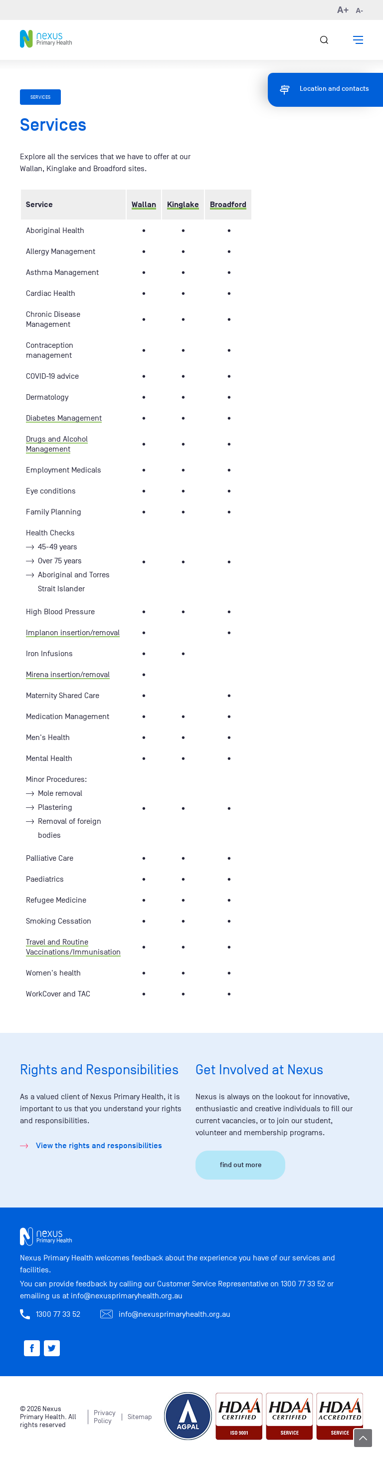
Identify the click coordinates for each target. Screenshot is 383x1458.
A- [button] (359, 10)
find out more (240, 1165)
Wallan (144, 205)
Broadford (228, 205)
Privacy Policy (105, 1417)
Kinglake (183, 205)
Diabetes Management (64, 418)
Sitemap (140, 1417)
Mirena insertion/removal (68, 674)
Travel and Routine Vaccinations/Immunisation (73, 947)
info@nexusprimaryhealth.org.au (127, 1295)
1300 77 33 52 (303, 1283)
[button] (358, 39)
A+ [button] (343, 10)
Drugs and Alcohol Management (57, 444)
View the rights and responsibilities (99, 1146)
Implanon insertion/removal (73, 632)
